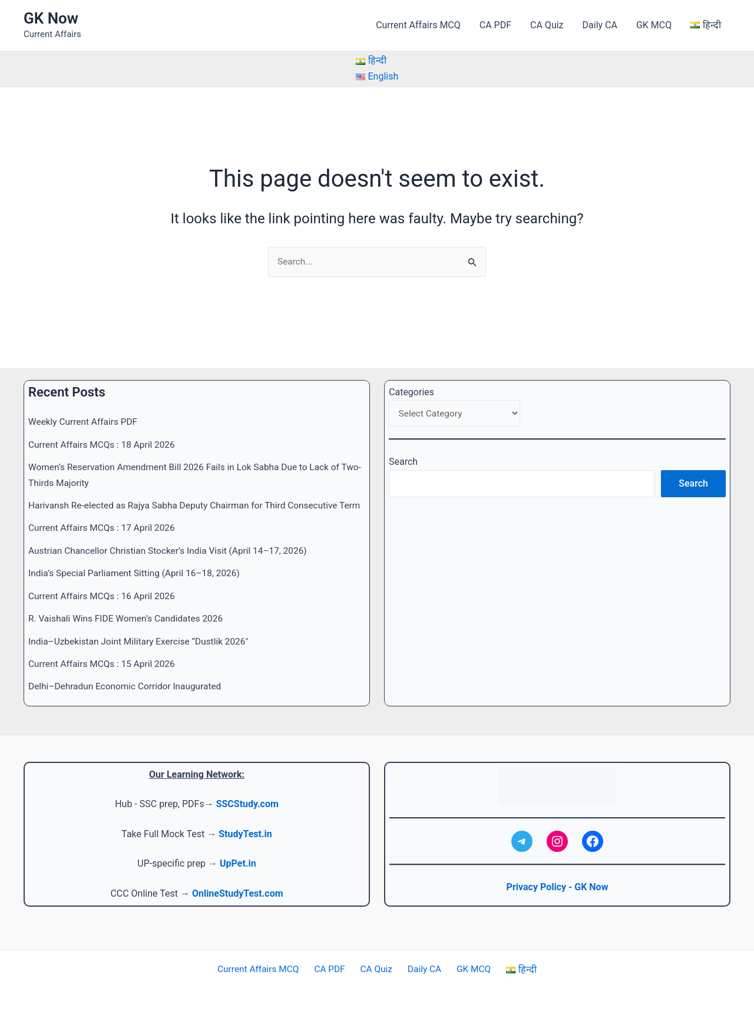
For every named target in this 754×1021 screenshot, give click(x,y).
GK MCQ (654, 25)
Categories (411, 376)
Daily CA (600, 25)
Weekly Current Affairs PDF (84, 406)
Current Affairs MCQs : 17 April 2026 (104, 528)
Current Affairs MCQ (418, 25)
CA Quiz (546, 25)
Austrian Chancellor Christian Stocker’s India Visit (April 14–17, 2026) (173, 550)
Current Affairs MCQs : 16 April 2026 (104, 596)
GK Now (51, 18)
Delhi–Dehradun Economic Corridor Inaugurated (128, 686)
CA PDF (495, 25)
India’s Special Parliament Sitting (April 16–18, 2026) (138, 573)
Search (403, 448)
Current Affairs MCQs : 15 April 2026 (104, 663)
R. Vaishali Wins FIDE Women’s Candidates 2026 (129, 619)
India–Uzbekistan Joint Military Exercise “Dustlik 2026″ (142, 641)
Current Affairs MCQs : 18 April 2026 (104, 429)
